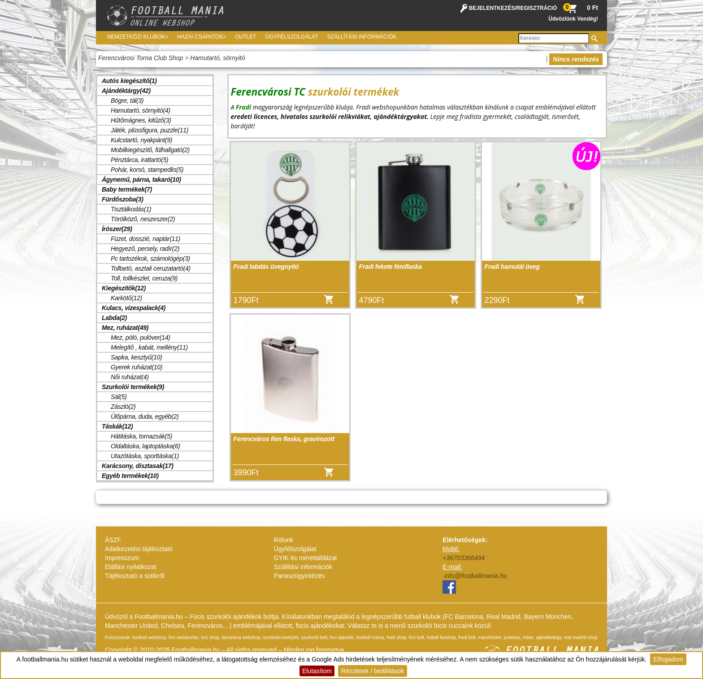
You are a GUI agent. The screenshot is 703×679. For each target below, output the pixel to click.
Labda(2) (114, 317)
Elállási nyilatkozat (130, 566)
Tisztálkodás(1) (131, 209)
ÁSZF (113, 539)
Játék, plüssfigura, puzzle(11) (149, 130)
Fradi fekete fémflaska (390, 266)
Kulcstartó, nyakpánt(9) (141, 140)
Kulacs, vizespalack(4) (133, 307)
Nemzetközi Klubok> (137, 37)
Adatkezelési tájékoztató (139, 548)
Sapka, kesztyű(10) (136, 357)
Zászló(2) (123, 406)
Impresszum (122, 557)
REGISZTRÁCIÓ (536, 8)
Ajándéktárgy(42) (126, 90)
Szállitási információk (303, 566)
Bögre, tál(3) (127, 100)
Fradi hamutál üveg (512, 266)
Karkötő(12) (126, 298)
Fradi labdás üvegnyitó (266, 266)
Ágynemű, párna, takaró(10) (141, 179)
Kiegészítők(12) (124, 288)
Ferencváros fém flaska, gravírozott (284, 438)
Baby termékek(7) (127, 189)
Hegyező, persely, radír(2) (145, 248)
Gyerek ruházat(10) (136, 367)
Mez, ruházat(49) (125, 327)
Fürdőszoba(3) (122, 199)
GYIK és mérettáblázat (305, 557)
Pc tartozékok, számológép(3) (150, 258)
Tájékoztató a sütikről (134, 575)
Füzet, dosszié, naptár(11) (145, 238)
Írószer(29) (117, 228)
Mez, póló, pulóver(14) (140, 337)
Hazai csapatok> (201, 37)
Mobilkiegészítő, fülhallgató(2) (150, 149)
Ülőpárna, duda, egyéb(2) (145, 416)
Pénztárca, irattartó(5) (140, 159)
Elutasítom (317, 671)
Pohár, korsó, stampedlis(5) (147, 169)
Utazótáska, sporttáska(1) (145, 456)
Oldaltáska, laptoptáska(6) (145, 446)
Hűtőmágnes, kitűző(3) (141, 120)
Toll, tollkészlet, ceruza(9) (144, 278)
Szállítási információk (362, 37)
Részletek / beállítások (372, 671)
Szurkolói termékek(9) (133, 386)
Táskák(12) (117, 426)
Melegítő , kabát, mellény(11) (149, 347)
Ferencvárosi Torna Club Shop (140, 57)
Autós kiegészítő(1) (129, 80)
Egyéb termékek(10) (130, 475)
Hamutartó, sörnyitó (217, 57)
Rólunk (284, 539)
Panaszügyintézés (299, 575)
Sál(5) (119, 396)
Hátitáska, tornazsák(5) (141, 436)
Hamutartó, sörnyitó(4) (140, 110)
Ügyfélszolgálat (291, 37)
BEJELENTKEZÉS (492, 8)
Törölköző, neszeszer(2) (143, 219)
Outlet (245, 37)
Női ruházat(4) (130, 377)
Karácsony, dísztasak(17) (138, 465)
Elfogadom (668, 659)
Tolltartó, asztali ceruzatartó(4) (151, 268)
